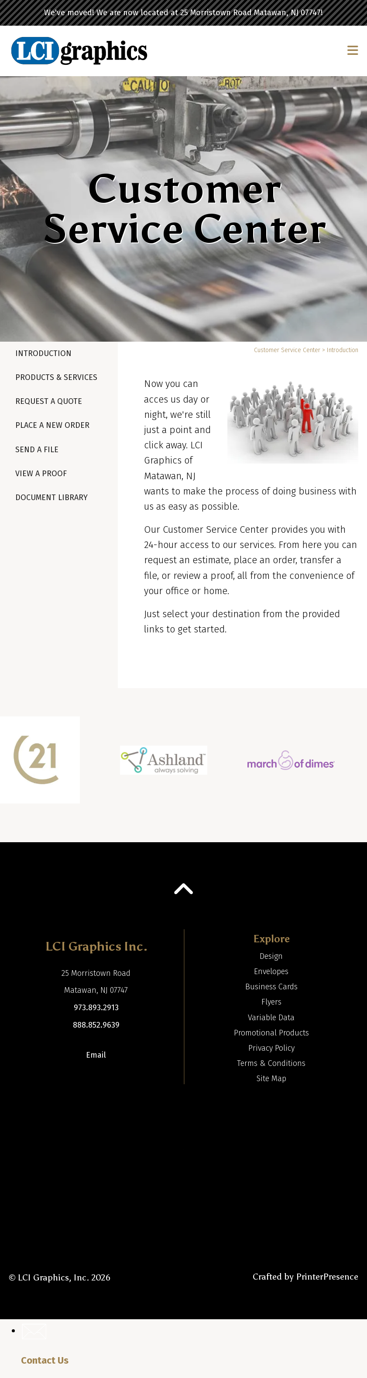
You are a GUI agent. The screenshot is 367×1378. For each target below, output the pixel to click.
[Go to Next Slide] (352, 765)
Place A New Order (52, 425)
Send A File (36, 449)
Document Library (51, 497)
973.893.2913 (96, 1007)
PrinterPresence (327, 1276)
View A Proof (41, 473)
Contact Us (45, 1360)
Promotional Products (271, 1033)
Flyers (271, 1002)
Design (271, 956)
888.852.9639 (96, 1025)
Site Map (271, 1078)
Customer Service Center (287, 350)
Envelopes (271, 971)
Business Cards (271, 986)
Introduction (43, 353)
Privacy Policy (271, 1048)
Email (96, 1055)
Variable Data (271, 1017)
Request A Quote (48, 401)
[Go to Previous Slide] (14, 765)
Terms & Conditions (271, 1063)
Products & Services (56, 377)
